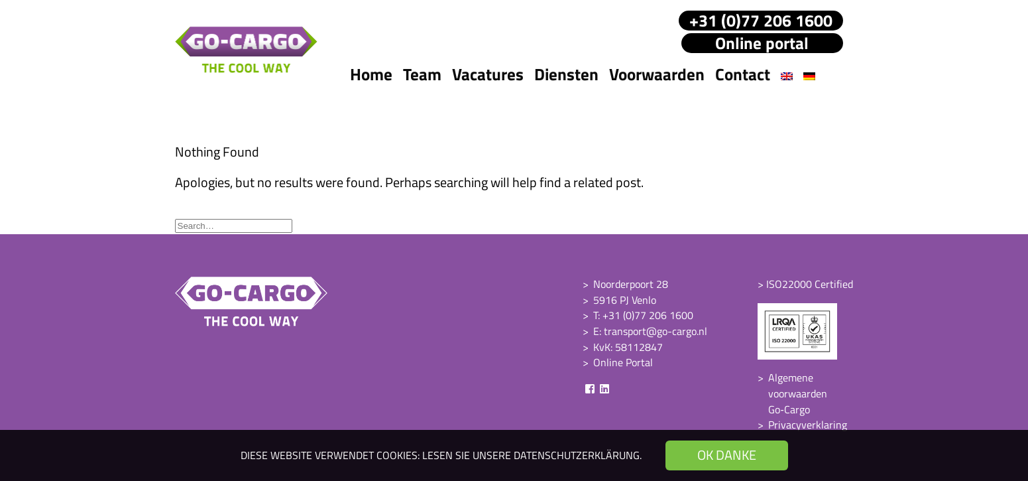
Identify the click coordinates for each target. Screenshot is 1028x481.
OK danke (726, 455)
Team (422, 74)
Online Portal (623, 362)
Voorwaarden (657, 74)
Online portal (762, 43)
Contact (742, 74)
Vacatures (488, 74)
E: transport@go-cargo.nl (650, 331)
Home (371, 74)
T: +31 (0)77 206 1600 (643, 315)
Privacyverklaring (807, 425)
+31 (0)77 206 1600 (760, 21)
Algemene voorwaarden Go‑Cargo (797, 393)
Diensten (566, 74)
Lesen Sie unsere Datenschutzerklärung (531, 455)
